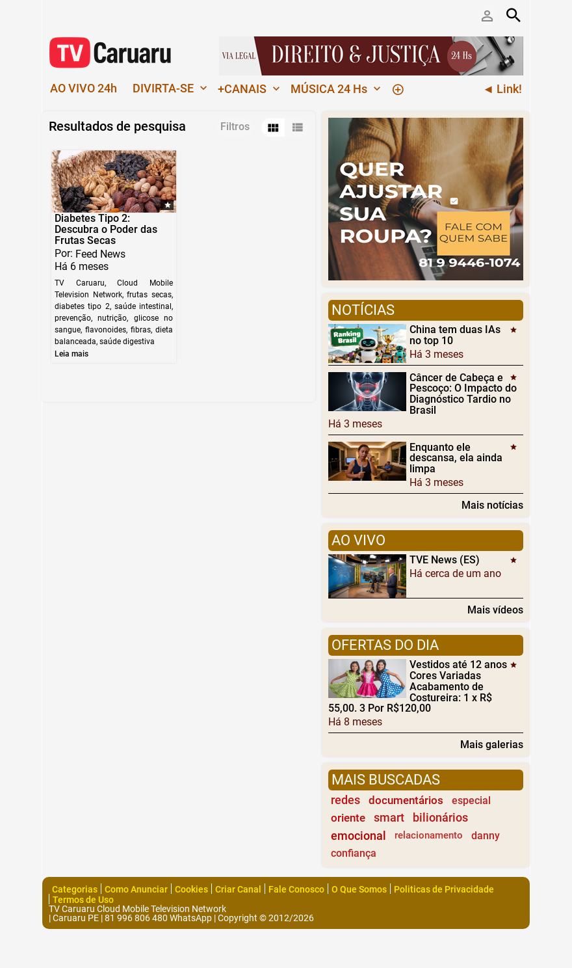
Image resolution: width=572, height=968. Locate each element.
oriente (348, 817)
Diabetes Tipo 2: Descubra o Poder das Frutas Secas (106, 229)
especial (471, 800)
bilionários (440, 817)
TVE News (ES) (445, 560)
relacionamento (429, 835)
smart (389, 817)
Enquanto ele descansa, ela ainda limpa (456, 457)
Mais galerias (491, 744)
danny (485, 835)
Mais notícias (492, 505)
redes (345, 800)
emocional (358, 835)
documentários (406, 800)
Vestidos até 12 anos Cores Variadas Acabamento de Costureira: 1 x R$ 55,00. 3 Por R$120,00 (417, 686)
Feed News (100, 254)
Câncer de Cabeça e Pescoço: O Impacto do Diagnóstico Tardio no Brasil (463, 393)
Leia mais (71, 353)
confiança (353, 853)
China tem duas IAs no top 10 (455, 335)
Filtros (235, 126)
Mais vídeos (495, 609)
